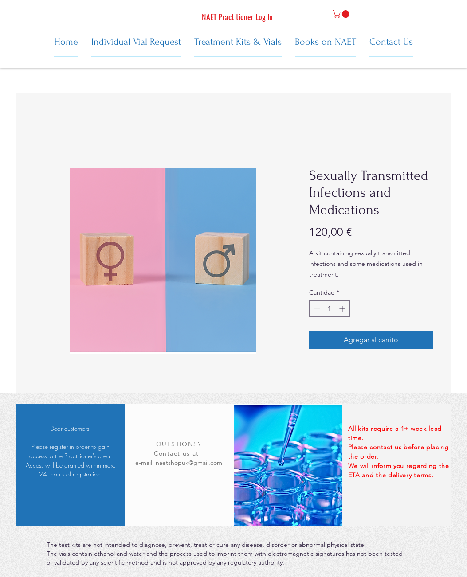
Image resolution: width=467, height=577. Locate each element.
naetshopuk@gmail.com (189, 463)
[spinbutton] (329, 308)
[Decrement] (316, 308)
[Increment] (343, 308)
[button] (342, 14)
